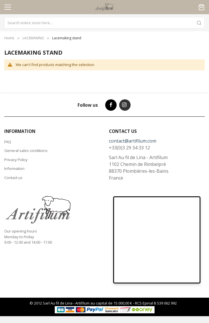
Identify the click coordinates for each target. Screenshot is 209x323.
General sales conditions (26, 150)
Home (9, 38)
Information (14, 168)
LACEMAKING (33, 38)
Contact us (13, 177)
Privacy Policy (16, 159)
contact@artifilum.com (132, 141)
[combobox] (104, 22)
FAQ (7, 141)
